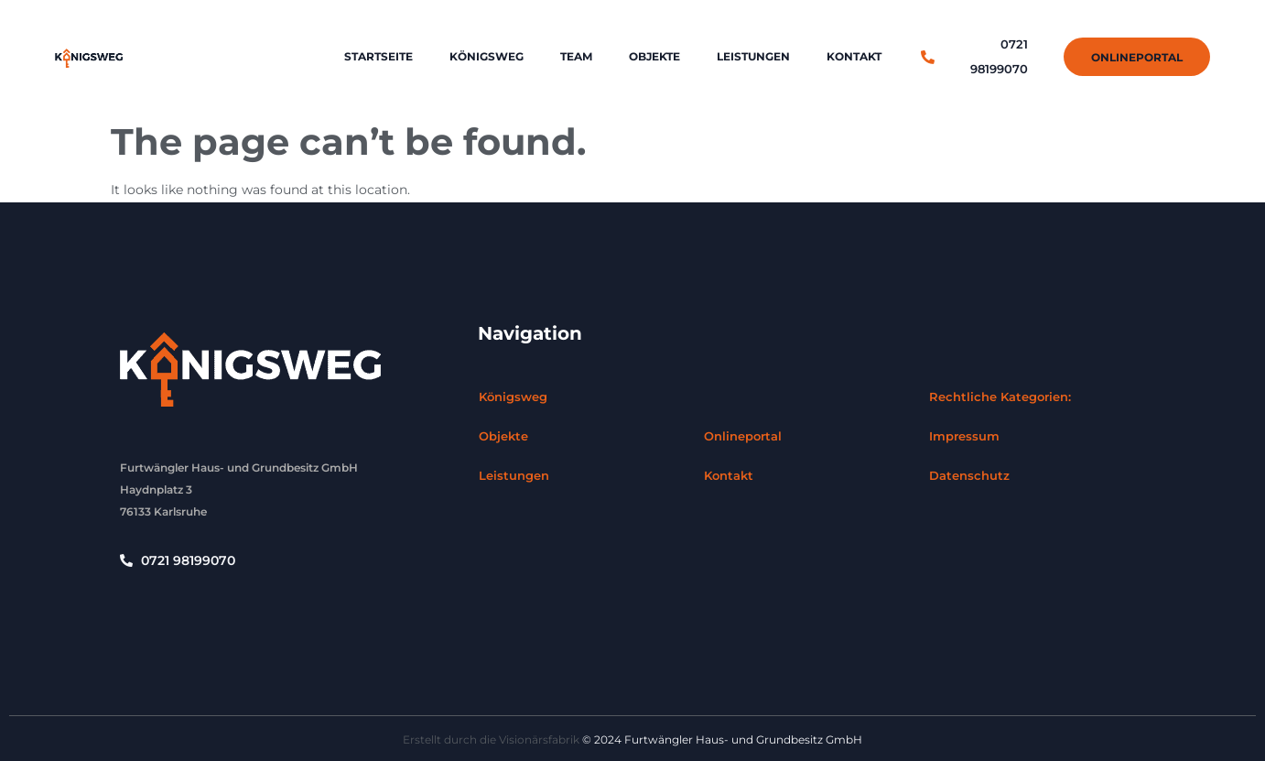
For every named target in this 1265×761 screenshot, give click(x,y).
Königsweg (486, 56)
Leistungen (753, 56)
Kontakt (854, 56)
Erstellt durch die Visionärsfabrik (491, 739)
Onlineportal (743, 436)
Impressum (964, 436)
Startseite (378, 56)
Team (576, 56)
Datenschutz (969, 475)
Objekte (654, 56)
